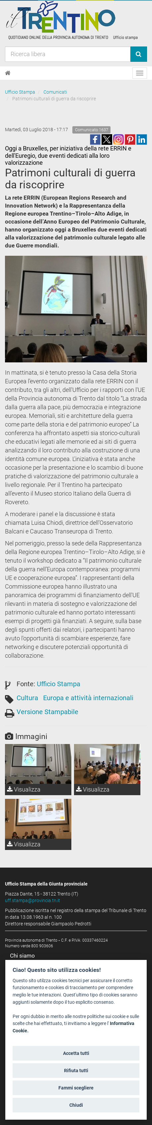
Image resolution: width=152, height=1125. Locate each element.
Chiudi (76, 1105)
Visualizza (23, 789)
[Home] (8, 73)
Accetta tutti (76, 1053)
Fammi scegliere (76, 1087)
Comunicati (55, 92)
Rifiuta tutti (76, 1070)
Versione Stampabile (47, 712)
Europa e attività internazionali (88, 698)
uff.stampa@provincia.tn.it (32, 900)
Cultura (27, 698)
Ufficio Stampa (20, 92)
